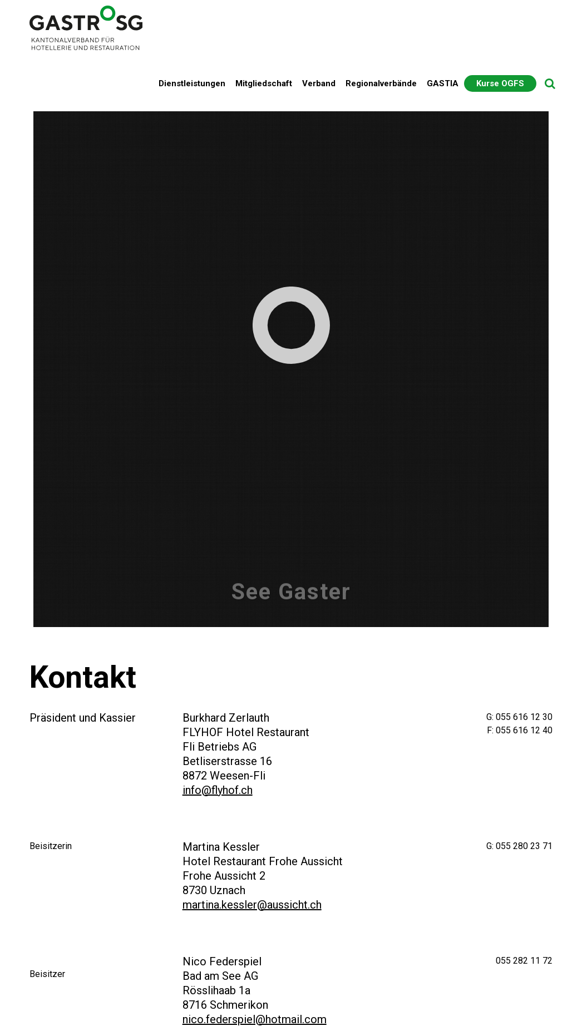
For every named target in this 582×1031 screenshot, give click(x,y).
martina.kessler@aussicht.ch (252, 904)
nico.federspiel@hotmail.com (255, 1019)
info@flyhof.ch (218, 790)
